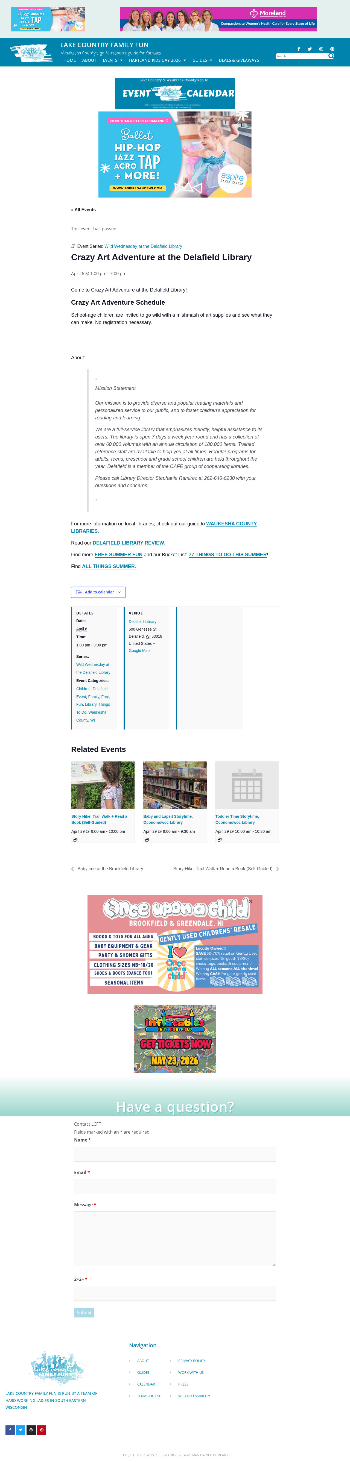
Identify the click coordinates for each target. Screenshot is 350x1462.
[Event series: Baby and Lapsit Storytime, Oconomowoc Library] (147, 840)
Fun (79, 704)
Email (82, 1172)
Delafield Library (142, 621)
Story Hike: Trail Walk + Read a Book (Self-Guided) (223, 868)
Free (105, 697)
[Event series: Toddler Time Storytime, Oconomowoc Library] (219, 840)
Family (93, 697)
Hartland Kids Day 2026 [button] (157, 60)
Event (81, 697)
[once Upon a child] (175, 944)
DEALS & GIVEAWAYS (239, 60)
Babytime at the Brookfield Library (109, 868)
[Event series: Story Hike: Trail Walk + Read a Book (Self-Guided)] (75, 840)
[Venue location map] (210, 644)
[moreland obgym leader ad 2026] (218, 19)
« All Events (83, 209)
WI (92, 720)
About (89, 60)
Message (85, 1205)
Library (91, 704)
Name (82, 1140)
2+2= (81, 1279)
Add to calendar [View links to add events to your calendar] (99, 592)
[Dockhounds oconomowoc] (175, 1039)
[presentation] (103, 785)
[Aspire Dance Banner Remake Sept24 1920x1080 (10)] (175, 154)
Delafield (100, 689)
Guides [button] (202, 60)
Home (69, 60)
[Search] (331, 56)
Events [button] (112, 60)
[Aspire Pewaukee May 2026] (48, 19)
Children (83, 689)
